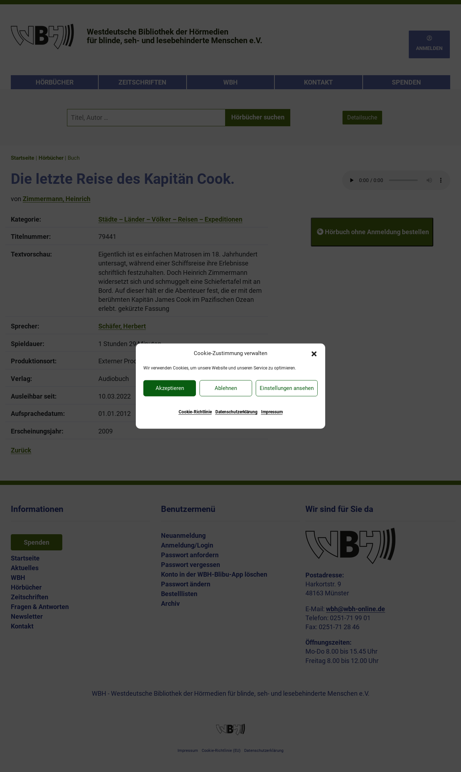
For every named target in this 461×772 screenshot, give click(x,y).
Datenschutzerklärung (236, 411)
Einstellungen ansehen (287, 388)
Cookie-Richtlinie (195, 411)
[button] (314, 353)
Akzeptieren (170, 388)
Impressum (272, 411)
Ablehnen (226, 388)
